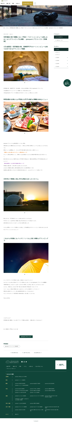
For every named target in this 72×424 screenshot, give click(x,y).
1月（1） (58, 54)
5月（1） (58, 52)
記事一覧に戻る (26, 352)
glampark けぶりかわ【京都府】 (20, 395)
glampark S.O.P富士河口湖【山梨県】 (21, 390)
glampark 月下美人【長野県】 (35, 388)
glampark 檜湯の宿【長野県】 (35, 390)
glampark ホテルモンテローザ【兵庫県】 (37, 395)
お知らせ (18, 3)
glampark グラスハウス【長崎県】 (12, 346)
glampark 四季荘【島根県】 (35, 403)
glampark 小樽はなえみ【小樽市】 (21, 376)
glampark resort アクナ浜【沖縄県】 (36, 406)
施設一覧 (8, 3)
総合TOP (3, 3)
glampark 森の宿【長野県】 (20, 388)
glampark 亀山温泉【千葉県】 (35, 383)
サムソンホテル (7, 297)
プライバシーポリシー (11, 368)
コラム (25, 366)
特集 (13, 3)
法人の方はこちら (28, 3)
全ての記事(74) (59, 37)
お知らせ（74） (59, 40)
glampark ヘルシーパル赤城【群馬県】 (22, 385)
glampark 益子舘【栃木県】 (50, 383)
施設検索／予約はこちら (67, 84)
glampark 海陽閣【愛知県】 (50, 388)
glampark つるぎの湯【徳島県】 (20, 403)
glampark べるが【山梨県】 (35, 392)
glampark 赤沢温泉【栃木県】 (20, 383)
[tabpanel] (26, 66)
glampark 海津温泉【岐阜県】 (50, 390)
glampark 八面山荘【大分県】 (20, 409)
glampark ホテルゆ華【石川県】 (20, 392)
